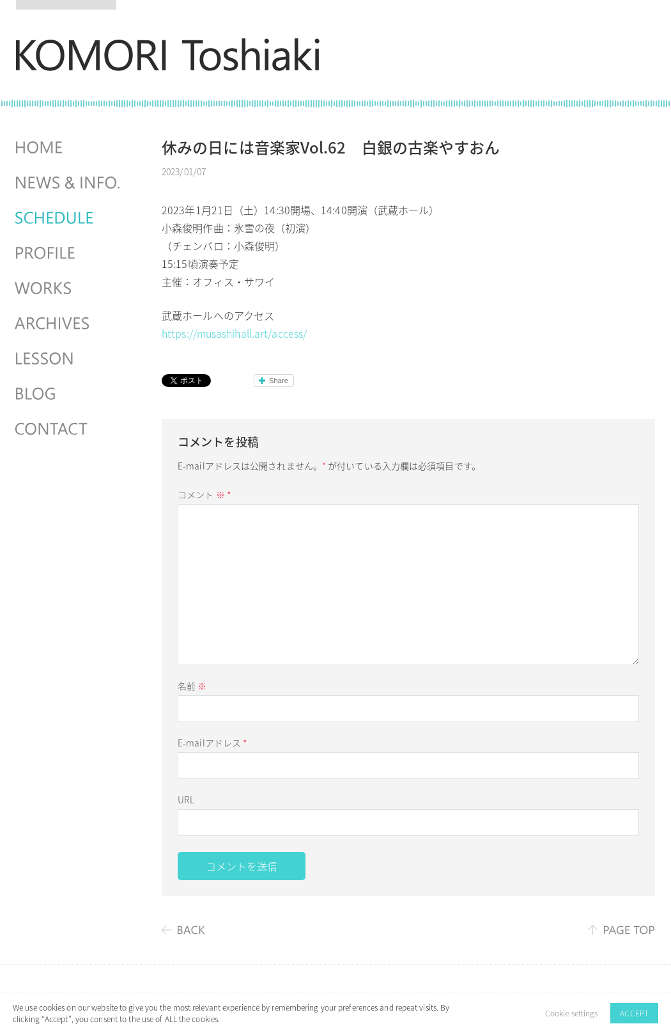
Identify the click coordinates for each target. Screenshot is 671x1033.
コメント (204, 494)
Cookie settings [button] (571, 1013)
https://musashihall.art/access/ (234, 333)
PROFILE (69, 253)
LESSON (69, 358)
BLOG (69, 394)
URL (186, 799)
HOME (69, 147)
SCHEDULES (69, 218)
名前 (192, 685)
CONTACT (69, 429)
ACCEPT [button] (634, 1013)
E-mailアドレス (212, 742)
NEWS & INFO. (69, 183)
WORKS (69, 288)
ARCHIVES (69, 323)
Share (278, 380)
